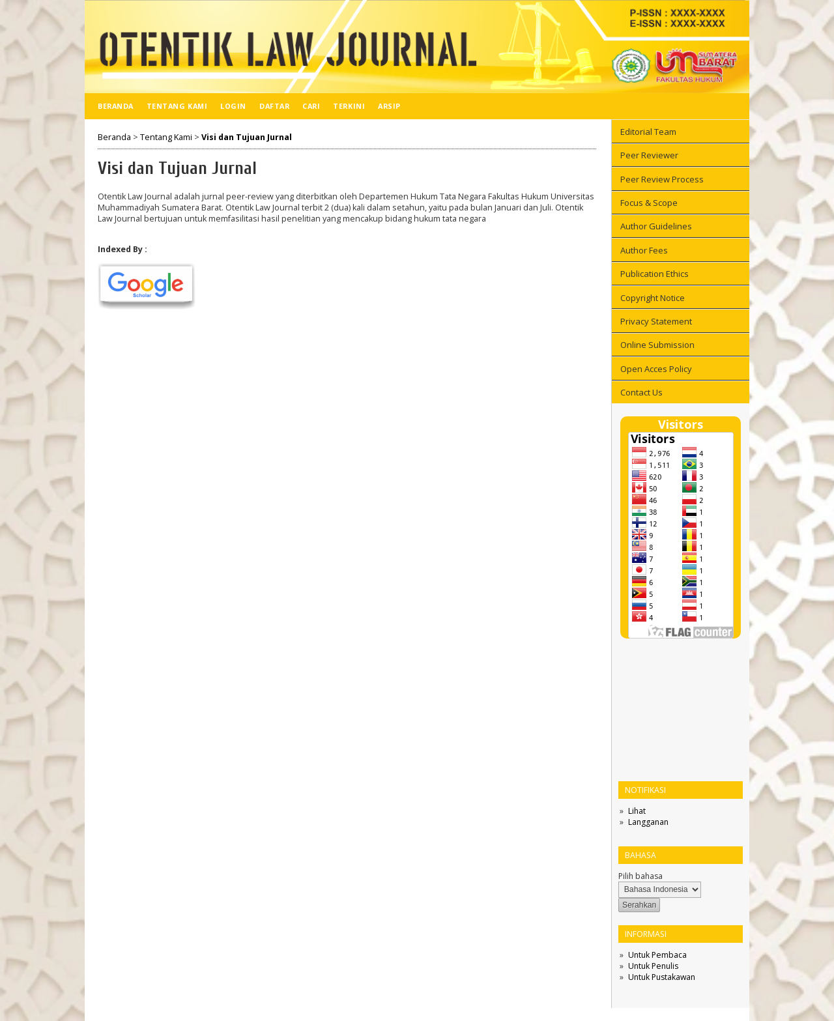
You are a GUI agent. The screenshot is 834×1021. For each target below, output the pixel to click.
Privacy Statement (656, 321)
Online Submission (657, 345)
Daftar (274, 106)
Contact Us (641, 392)
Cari (311, 106)
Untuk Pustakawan (661, 977)
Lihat (637, 810)
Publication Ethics (654, 274)
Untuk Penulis (653, 965)
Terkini (349, 106)
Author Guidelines (656, 226)
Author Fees (644, 250)
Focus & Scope (649, 203)
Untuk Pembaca (657, 954)
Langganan (648, 821)
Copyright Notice (652, 298)
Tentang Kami (177, 106)
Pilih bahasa (640, 876)
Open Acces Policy (656, 369)
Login (233, 106)
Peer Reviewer (649, 155)
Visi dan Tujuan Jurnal (246, 137)
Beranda (116, 106)
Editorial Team (648, 131)
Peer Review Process (662, 179)
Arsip (389, 106)
